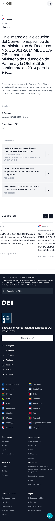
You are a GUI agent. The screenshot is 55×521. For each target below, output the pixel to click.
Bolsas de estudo (34, 484)
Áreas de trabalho (34, 441)
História (4, 445)
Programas (32, 445)
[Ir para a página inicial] (9, 3)
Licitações (31, 277)
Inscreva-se (27, 338)
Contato (4, 514)
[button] (45, 216)
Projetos (31, 450)
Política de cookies (35, 506)
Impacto (31, 458)
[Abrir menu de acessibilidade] (50, 516)
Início (15, 277)
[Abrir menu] (3, 3)
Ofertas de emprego (9, 498)
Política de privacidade (36, 498)
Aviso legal (32, 502)
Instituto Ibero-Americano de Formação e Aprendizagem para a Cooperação (40, 469)
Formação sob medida (36, 476)
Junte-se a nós (7, 506)
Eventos (4, 467)
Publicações (32, 454)
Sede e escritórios (8, 454)
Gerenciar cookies (34, 510)
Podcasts (5, 475)
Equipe (4, 450)
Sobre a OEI (6, 441)
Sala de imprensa (8, 510)
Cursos (30, 480)
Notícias (4, 471)
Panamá (22, 277)
